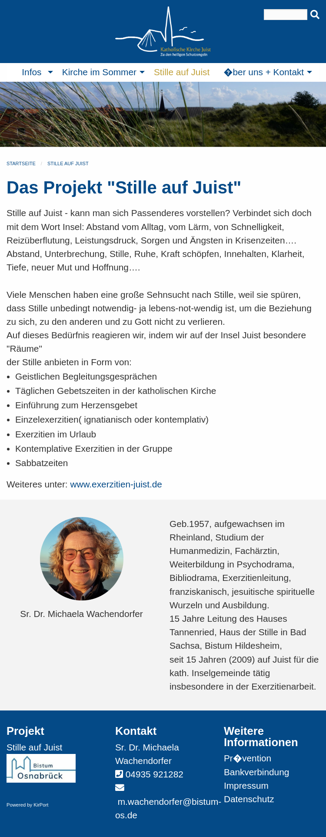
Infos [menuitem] (31, 72)
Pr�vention (247, 758)
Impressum (246, 785)
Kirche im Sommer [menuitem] (99, 72)
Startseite (21, 163)
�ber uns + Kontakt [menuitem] (263, 72)
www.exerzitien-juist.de (116, 484)
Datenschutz (249, 799)
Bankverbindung (256, 772)
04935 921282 (154, 774)
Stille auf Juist (68, 163)
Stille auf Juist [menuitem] (182, 72)
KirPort (40, 804)
